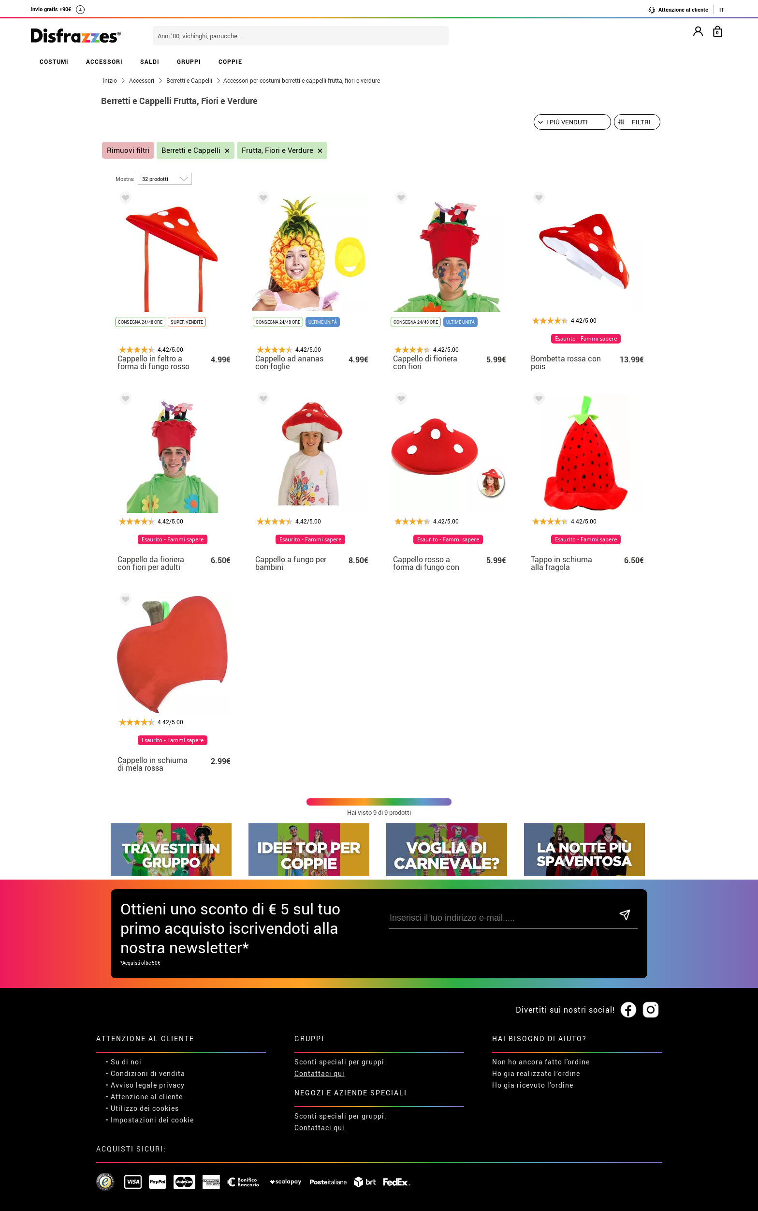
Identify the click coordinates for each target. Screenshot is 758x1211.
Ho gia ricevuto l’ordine (532, 1085)
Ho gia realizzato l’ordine (536, 1073)
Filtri (641, 122)
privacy (172, 1085)
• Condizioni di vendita (145, 1073)
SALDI (150, 61)
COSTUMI (54, 61)
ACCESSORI (104, 61)
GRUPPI (189, 61)
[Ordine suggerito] (572, 122)
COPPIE (230, 61)
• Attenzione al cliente (144, 1096)
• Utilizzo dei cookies (142, 1108)
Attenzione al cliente (678, 10)
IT (721, 9)
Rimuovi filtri (128, 150)
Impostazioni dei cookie (152, 1119)
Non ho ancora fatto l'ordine (541, 1061)
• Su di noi (124, 1061)
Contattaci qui (319, 1073)
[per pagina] (165, 179)
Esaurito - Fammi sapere (586, 338)
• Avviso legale (131, 1085)
